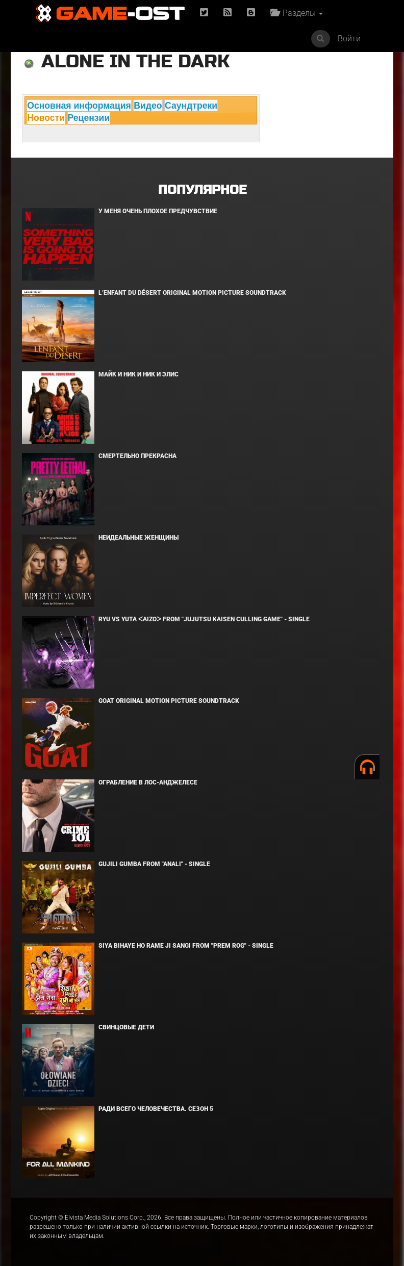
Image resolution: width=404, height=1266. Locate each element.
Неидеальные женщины (138, 537)
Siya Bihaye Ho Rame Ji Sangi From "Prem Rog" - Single (185, 945)
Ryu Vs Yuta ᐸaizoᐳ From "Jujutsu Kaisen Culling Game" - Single (204, 619)
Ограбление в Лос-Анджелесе (147, 782)
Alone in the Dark (135, 61)
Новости (46, 118)
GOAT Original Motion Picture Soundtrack (168, 700)
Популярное (202, 190)
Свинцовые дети (126, 1027)
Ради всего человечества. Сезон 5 (155, 1108)
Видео (148, 105)
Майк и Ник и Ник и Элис (138, 374)
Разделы (296, 13)
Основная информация (79, 105)
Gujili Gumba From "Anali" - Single (154, 864)
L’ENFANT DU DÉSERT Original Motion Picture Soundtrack (192, 292)
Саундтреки (191, 105)
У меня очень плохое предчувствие (157, 211)
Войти (349, 38)
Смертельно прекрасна (137, 456)
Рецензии (89, 118)
